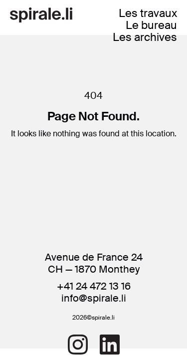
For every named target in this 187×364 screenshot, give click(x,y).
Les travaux (148, 13)
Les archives (145, 37)
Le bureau (151, 25)
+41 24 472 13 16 (94, 286)
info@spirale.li (93, 298)
